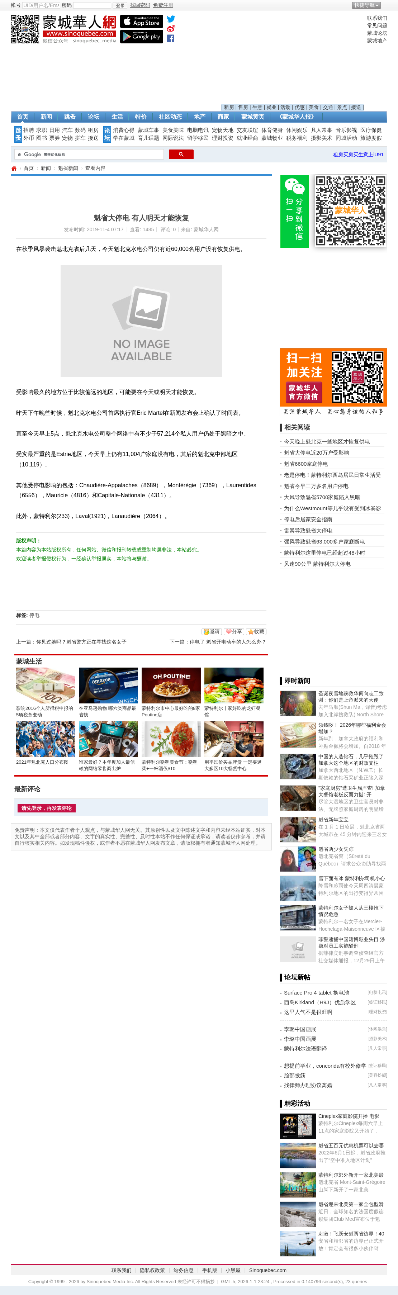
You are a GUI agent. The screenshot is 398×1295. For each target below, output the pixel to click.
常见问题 (377, 25)
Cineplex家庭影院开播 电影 (348, 1116)
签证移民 (377, 1002)
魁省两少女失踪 (336, 849)
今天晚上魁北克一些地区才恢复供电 (327, 441)
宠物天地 (222, 130)
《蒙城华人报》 (296, 117)
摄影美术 (321, 138)
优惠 (300, 107)
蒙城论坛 (377, 33)
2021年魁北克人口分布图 (42, 762)
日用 (54, 130)
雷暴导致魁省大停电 (308, 530)
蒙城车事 (148, 130)
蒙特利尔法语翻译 (305, 1048)
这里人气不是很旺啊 (308, 1012)
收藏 (259, 631)
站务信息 (184, 1270)
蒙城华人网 (13, 168)
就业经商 (247, 138)
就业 (271, 107)
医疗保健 (371, 130)
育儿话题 (148, 138)
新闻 (46, 117)
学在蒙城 (123, 138)
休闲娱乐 (297, 130)
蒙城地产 (377, 40)
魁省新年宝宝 (333, 819)
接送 (356, 107)
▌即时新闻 (295, 680)
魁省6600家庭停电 (306, 464)
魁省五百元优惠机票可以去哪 (351, 1145)
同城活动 (346, 138)
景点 (342, 107)
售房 (243, 107)
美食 (314, 107)
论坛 (93, 117)
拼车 (80, 138)
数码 (80, 130)
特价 (141, 117)
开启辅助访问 (385, 5)
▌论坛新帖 (295, 977)
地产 (199, 117)
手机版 (209, 1270)
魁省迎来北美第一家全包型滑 (351, 1204)
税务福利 (297, 138)
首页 (22, 117)
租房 (229, 107)
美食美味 (173, 130)
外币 (28, 138)
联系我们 (377, 18)
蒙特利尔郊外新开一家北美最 (351, 1175)
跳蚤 (70, 117)
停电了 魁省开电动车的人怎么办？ (228, 642)
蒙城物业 (272, 138)
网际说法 (173, 138)
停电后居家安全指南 (308, 519)
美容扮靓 (377, 1075)
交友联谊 (247, 130)
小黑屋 (233, 1270)
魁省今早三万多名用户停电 (316, 486)
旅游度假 (371, 138)
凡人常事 (321, 130)
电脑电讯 (198, 130)
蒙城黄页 (252, 117)
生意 (257, 107)
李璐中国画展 (300, 1029)
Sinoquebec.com (267, 1270)
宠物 (67, 138)
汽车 (67, 130)
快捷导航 (365, 5)
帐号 (16, 5)
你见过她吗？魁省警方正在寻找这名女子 (81, 642)
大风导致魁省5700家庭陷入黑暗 (322, 497)
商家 (223, 117)
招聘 (28, 130)
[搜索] (88, 154)
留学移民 (198, 138)
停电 (34, 615)
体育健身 (272, 130)
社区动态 (170, 117)
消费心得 (123, 130)
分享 (237, 631)
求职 (41, 130)
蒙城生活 (29, 661)
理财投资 (222, 138)
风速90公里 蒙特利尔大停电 (317, 564)
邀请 (215, 631)
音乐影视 (346, 130)
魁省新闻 (68, 168)
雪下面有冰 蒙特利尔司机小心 (351, 878)
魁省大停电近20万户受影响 (316, 453)
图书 (41, 138)
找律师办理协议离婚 (308, 1085)
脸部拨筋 (294, 1075)
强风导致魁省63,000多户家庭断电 (324, 542)
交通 (328, 107)
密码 (67, 5)
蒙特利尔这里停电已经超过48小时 (324, 553)
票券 (54, 138)
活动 (285, 107)
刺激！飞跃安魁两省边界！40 (351, 1234)
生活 (117, 117)
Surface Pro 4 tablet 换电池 (316, 993)
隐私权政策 (152, 1270)
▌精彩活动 (295, 1103)
